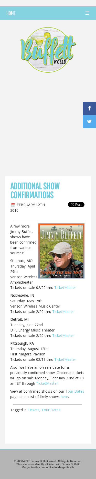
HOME (11, 13)
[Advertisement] (48, 126)
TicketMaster (65, 287)
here (64, 396)
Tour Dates (74, 391)
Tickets (33, 409)
